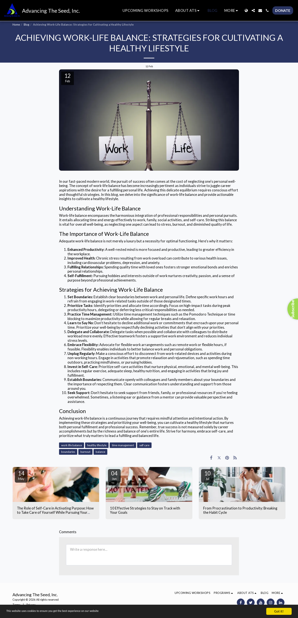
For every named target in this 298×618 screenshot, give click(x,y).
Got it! (279, 611)
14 (21, 475)
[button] (188, 10)
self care (144, 445)
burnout (85, 451)
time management (123, 445)
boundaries (68, 451)
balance (100, 451)
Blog (26, 24)
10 (207, 475)
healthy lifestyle (96, 445)
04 (114, 475)
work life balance (71, 445)
